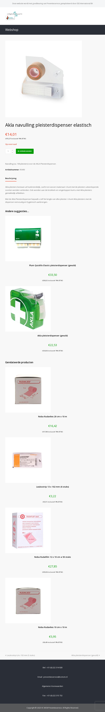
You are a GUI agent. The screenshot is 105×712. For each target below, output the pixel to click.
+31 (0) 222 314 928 (54, 667)
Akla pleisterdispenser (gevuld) (85, 655)
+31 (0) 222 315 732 (54, 695)
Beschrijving (10, 178)
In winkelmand (25, 151)
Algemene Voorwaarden (52, 686)
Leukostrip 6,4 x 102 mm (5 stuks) (20, 655)
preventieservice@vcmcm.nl (55, 677)
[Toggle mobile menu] (98, 16)
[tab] (10, 178)
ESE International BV (85, 3)
